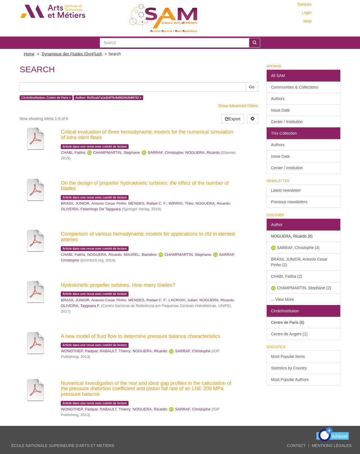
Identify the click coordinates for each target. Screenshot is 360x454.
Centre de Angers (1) (289, 334)
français (304, 4)
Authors (278, 98)
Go (252, 87)
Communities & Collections (294, 87)
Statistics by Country (289, 368)
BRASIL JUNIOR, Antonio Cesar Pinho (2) (299, 262)
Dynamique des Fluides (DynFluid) (72, 54)
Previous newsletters (289, 202)
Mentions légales (332, 445)
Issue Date (280, 110)
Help (307, 21)
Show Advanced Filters (238, 105)
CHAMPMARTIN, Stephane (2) (304, 288)
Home (29, 54)
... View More (282, 299)
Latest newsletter (286, 190)
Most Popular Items (288, 356)
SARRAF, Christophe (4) (298, 247)
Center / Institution (287, 121)
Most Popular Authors (290, 379)
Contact (296, 445)
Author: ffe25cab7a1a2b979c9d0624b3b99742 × (108, 97)
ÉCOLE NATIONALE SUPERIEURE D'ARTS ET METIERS (62, 445)
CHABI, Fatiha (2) (286, 276)
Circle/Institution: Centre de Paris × (46, 97)
